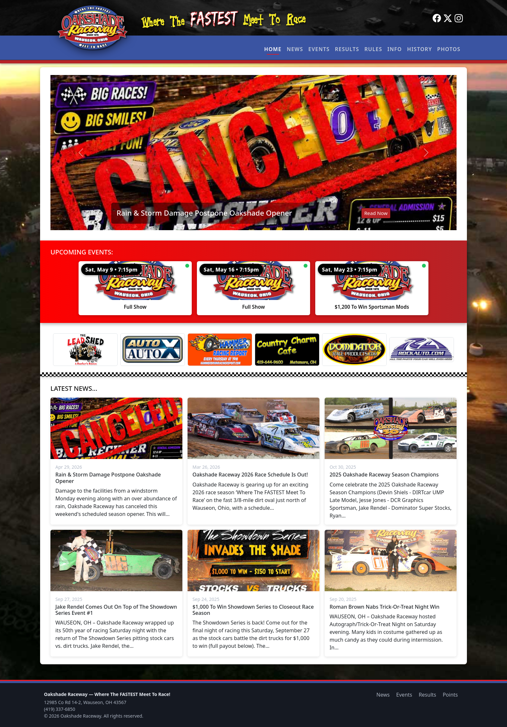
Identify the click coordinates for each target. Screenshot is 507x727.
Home (273, 49)
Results (347, 49)
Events (318, 49)
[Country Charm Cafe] (287, 349)
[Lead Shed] (85, 349)
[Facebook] (437, 18)
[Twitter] (448, 18)
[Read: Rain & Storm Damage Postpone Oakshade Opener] (253, 152)
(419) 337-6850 (59, 709)
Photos (448, 49)
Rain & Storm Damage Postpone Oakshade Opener (204, 213)
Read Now (375, 213)
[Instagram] (459, 18)
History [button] (419, 49)
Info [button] (394, 49)
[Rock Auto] (421, 349)
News (295, 49)
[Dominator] (354, 349)
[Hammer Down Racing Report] (220, 349)
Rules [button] (373, 49)
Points (450, 694)
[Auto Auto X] (152, 349)
